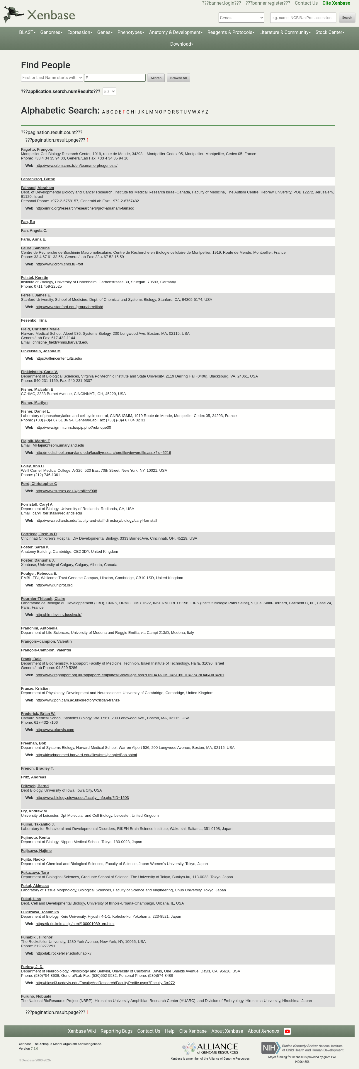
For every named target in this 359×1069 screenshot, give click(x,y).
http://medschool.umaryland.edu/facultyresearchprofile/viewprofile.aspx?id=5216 (103, 452)
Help (170, 1031)
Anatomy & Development (174, 32)
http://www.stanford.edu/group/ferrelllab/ (69, 307)
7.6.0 (34, 1049)
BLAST (26, 32)
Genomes (50, 32)
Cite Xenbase (193, 1031)
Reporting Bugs (116, 1031)
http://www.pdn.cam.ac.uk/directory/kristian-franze (78, 700)
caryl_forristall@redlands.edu (57, 513)
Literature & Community (284, 32)
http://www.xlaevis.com (55, 729)
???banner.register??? (268, 3)
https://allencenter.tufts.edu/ (59, 358)
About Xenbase (227, 1031)
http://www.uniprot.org (54, 585)
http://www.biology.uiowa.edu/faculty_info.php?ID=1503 (82, 797)
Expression (78, 32)
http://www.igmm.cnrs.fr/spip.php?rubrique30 (73, 427)
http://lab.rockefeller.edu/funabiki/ (63, 953)
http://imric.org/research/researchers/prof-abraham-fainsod (85, 208)
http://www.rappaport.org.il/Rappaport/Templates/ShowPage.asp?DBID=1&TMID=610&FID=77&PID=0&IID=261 (130, 675)
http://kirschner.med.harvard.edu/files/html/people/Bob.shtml (86, 755)
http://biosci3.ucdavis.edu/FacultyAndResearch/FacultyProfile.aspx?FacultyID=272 (105, 983)
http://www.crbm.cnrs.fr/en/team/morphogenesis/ (77, 165)
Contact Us (306, 3)
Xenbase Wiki (82, 1031)
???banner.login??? (221, 3)
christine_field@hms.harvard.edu (60, 342)
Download (180, 44)
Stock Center (329, 32)
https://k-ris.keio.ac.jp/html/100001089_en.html (75, 924)
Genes (103, 32)
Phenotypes (130, 32)
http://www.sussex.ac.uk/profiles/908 (66, 491)
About (263, 1031)
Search (347, 18)
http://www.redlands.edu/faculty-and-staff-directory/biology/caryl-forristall (96, 520)
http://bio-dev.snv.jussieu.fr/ (58, 614)
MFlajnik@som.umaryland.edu (58, 445)
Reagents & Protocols (229, 32)
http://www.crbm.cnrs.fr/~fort (59, 264)
